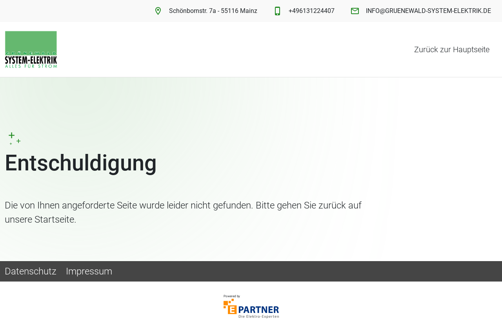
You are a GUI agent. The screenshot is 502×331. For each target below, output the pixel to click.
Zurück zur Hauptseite (451, 49)
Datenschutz (30, 271)
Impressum (89, 271)
